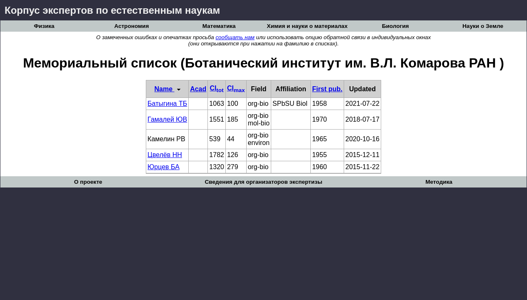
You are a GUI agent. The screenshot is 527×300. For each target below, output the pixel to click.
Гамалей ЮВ (167, 119)
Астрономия (131, 26)
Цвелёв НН (164, 154)
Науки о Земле (482, 26)
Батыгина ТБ (167, 103)
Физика (44, 26)
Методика (438, 182)
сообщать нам (235, 37)
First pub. (327, 88)
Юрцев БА (163, 166)
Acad (198, 88)
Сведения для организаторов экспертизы (263, 182)
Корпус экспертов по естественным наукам (112, 10)
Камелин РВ (166, 138)
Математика (219, 26)
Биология (395, 26)
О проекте (88, 182)
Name (167, 88)
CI (217, 88)
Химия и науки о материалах (307, 26)
